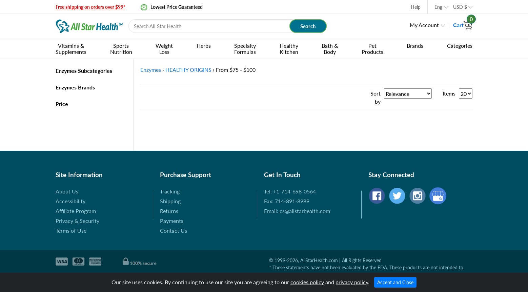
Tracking (170, 191)
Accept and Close (395, 282)
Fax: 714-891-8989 (286, 201)
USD (460, 7)
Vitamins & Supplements (71, 48)
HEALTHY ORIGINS (188, 69)
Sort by (375, 97)
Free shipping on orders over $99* (90, 7)
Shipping (170, 201)
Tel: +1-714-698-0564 (290, 191)
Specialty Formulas (245, 48)
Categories (459, 45)
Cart (462, 25)
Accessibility (70, 201)
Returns (169, 211)
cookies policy (307, 282)
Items (449, 93)
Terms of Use (71, 230)
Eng (438, 7)
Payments (171, 220)
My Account (424, 25)
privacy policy (352, 282)
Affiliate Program (76, 211)
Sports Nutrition (121, 48)
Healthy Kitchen (289, 48)
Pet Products (372, 48)
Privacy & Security (77, 220)
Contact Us (173, 230)
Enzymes (150, 69)
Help (416, 7)
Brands (415, 45)
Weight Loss (164, 48)
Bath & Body (330, 48)
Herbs (204, 45)
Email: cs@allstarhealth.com (297, 211)
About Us (67, 191)
